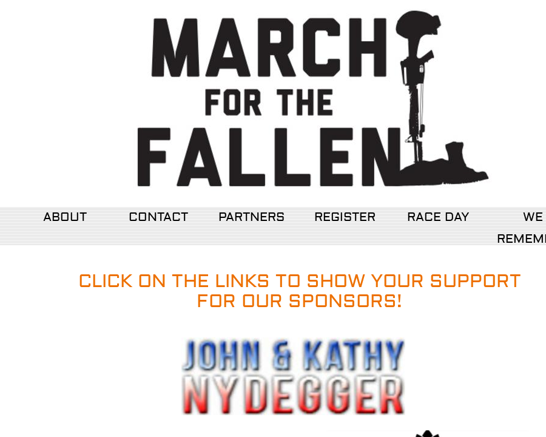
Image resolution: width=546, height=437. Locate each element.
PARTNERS (251, 217)
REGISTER (345, 217)
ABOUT (65, 217)
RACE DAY (438, 217)
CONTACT (158, 217)
